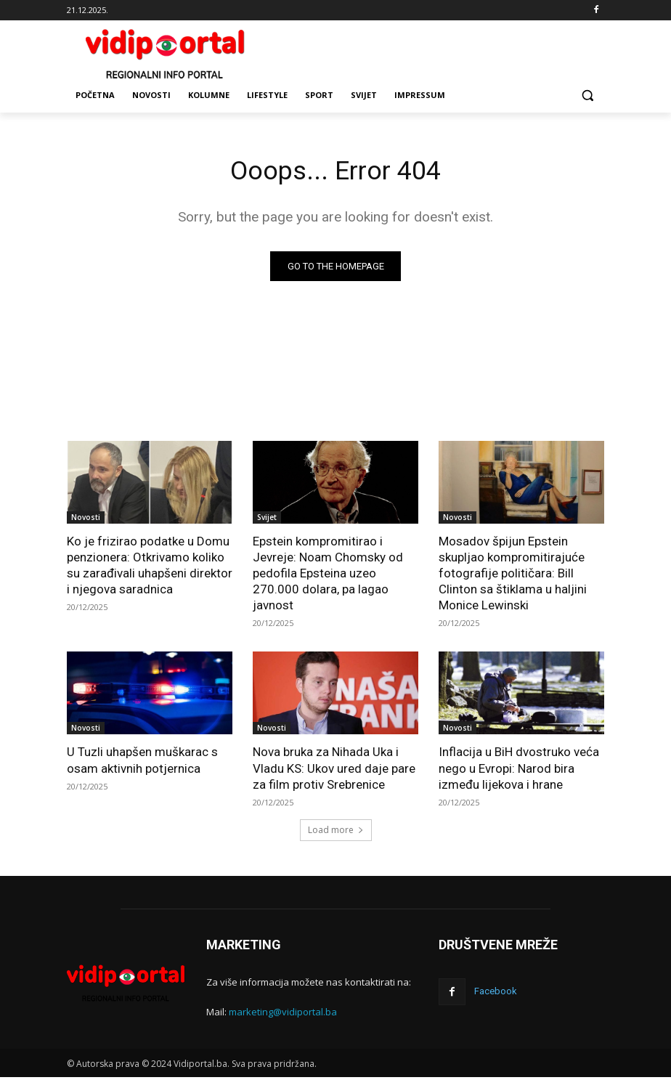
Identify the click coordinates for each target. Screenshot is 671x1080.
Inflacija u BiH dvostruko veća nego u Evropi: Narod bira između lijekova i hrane (519, 770)
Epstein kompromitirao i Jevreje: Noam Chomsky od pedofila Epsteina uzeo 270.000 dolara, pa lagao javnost (328, 575)
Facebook (494, 992)
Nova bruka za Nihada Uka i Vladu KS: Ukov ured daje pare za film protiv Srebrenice (334, 770)
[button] (587, 95)
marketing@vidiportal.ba (283, 1014)
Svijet (267, 519)
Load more (336, 832)
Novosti (85, 519)
